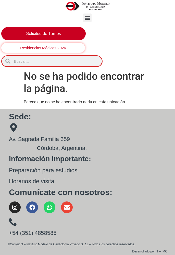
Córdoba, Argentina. (62, 148)
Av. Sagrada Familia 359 (39, 139)
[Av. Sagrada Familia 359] (13, 127)
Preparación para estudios (43, 170)
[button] (87, 18)
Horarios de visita (31, 181)
